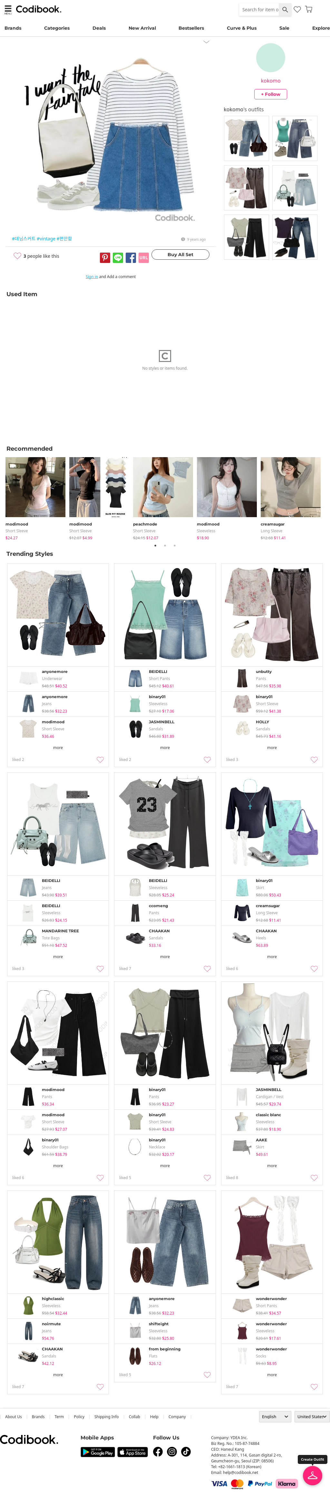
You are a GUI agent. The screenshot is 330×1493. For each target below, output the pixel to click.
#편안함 (64, 238)
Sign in (92, 276)
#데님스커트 (23, 238)
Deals (99, 28)
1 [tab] (155, 545)
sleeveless (206, 531)
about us (13, 1416)
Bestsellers (191, 28)
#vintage (46, 238)
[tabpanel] (37, 497)
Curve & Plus (242, 28)
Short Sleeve (16, 531)
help (154, 1416)
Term (59, 1416)
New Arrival (142, 28)
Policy (79, 1416)
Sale (284, 28)
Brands (13, 28)
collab (134, 1416)
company (177, 1416)
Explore (321, 28)
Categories (57, 28)
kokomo (271, 80)
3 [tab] (174, 545)
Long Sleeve (271, 531)
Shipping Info (106, 1416)
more (58, 747)
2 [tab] (165, 545)
